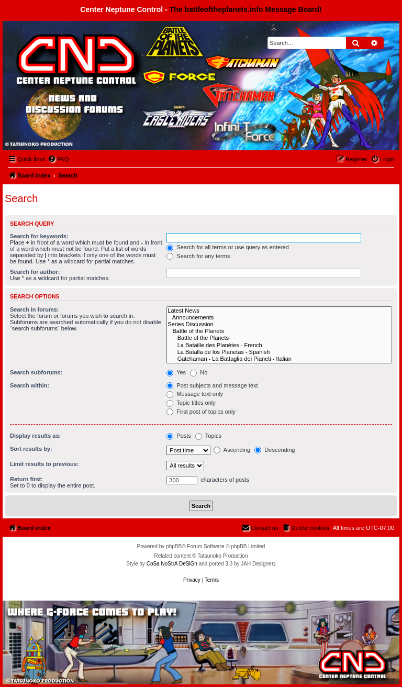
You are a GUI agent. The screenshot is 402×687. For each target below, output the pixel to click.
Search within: (29, 385)
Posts (178, 436)
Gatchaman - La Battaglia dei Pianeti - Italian (279, 359)
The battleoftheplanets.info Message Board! (246, 9)
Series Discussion (279, 324)
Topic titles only (190, 403)
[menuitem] (58, 159)
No (198, 372)
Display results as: (35, 436)
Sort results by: (31, 449)
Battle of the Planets (279, 331)
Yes (176, 372)
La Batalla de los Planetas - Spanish (279, 352)
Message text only (194, 394)
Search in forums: (34, 309)
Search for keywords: (39, 236)
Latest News (279, 310)
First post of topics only (201, 411)
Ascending (232, 450)
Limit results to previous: (44, 464)
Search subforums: (36, 372)
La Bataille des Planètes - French (279, 345)
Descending (274, 450)
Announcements (279, 317)
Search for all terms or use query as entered (227, 247)
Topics (208, 436)
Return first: (26, 479)
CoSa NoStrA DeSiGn (172, 564)
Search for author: (35, 272)
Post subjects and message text (212, 385)
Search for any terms (198, 256)
